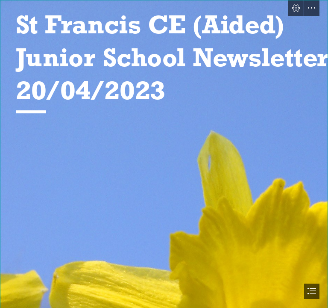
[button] (296, 8)
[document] (164, 154)
